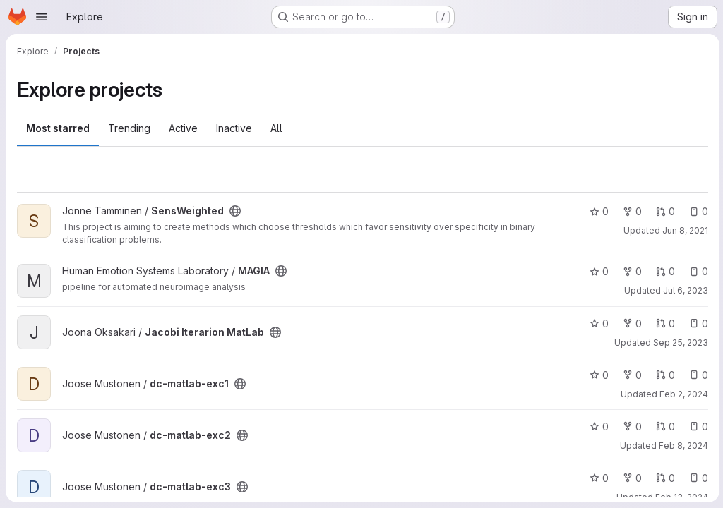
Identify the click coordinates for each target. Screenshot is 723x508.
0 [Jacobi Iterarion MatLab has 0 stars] (597, 323)
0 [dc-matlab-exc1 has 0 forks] (630, 375)
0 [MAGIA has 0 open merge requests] (663, 271)
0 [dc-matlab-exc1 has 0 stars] (597, 375)
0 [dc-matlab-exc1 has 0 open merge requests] (663, 375)
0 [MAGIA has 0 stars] (597, 271)
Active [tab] (183, 128)
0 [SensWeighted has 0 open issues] (696, 211)
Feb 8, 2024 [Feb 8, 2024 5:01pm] (681, 445)
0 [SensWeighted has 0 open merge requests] (663, 211)
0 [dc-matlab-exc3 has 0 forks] (630, 478)
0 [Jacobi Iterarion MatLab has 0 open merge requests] (663, 323)
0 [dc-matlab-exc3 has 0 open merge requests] (663, 478)
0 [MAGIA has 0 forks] (630, 271)
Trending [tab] (129, 128)
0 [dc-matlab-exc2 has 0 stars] (597, 427)
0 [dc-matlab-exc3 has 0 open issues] (696, 478)
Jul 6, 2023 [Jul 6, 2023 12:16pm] (683, 290)
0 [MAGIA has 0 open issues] (696, 271)
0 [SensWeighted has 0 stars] (597, 211)
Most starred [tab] (58, 128)
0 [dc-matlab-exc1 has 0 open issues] (696, 375)
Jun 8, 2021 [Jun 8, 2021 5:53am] (683, 230)
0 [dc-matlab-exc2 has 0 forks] (630, 427)
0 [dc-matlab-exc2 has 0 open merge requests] (663, 427)
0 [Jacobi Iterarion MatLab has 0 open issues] (696, 323)
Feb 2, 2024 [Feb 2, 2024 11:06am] (681, 394)
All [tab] (276, 128)
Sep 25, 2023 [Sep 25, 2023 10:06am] (678, 342)
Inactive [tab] (234, 128)
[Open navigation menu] (41, 17)
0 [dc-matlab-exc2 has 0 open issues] (696, 427)
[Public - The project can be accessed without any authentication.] (235, 211)
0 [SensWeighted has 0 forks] (630, 211)
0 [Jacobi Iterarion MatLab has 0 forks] (630, 323)
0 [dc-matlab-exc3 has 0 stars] (597, 478)
